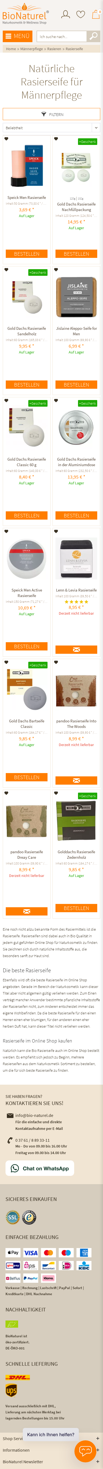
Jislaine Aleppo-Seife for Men (76, 331)
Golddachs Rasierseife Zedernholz (76, 854)
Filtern (52, 114)
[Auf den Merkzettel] (6, 139)
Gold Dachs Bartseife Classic (26, 723)
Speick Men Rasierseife (26, 197)
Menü (17, 36)
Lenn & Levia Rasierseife (76, 590)
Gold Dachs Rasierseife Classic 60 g (26, 462)
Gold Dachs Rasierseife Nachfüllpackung (76, 206)
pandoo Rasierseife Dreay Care (26, 854)
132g (80, 198)
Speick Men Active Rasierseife (27, 592)
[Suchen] (93, 36)
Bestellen (27, 253)
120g (72, 198)
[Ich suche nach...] (69, 36)
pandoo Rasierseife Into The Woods (76, 723)
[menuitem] (65, 15)
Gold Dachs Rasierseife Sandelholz (26, 331)
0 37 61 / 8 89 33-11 (28, 1140)
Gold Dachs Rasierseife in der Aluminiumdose (76, 462)
